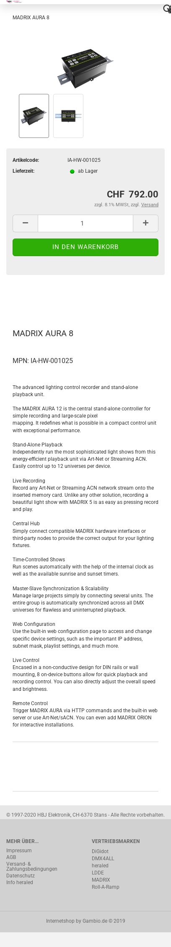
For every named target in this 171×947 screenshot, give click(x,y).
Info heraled (19, 882)
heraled (100, 866)
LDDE (98, 873)
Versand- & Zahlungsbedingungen (31, 866)
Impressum (19, 850)
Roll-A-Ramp (105, 887)
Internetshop (60, 921)
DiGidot (100, 851)
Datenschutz (20, 875)
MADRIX (101, 880)
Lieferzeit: (23, 171)
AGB (11, 857)
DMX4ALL (103, 858)
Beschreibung (38, 298)
